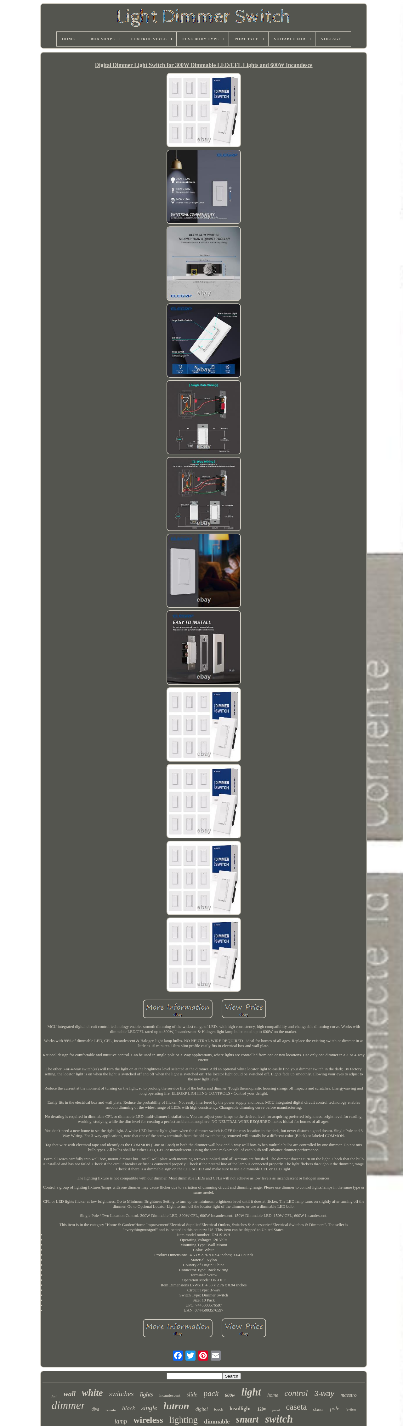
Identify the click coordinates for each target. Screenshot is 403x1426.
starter (318, 1409)
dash (54, 1396)
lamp (120, 1421)
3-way (324, 1393)
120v (261, 1409)
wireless (148, 1420)
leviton (351, 1409)
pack (211, 1393)
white (92, 1392)
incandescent (169, 1395)
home (272, 1395)
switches (121, 1394)
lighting (183, 1420)
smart (247, 1419)
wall (70, 1394)
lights (146, 1394)
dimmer (68, 1405)
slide (192, 1394)
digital (202, 1409)
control (296, 1393)
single (149, 1408)
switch (279, 1419)
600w (230, 1395)
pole (334, 1409)
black (128, 1408)
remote (110, 1410)
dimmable (217, 1421)
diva (95, 1409)
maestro (349, 1395)
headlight (240, 1409)
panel (276, 1410)
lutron (176, 1406)
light (251, 1392)
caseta (296, 1407)
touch (218, 1409)
